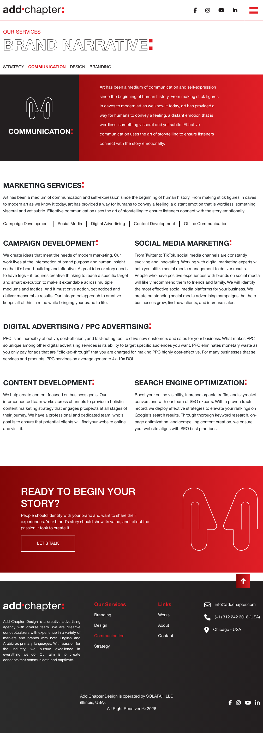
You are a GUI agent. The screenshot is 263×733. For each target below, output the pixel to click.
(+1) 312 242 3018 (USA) (237, 617)
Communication (109, 636)
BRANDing (100, 67)
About (163, 626)
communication (47, 67)
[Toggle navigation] (254, 10)
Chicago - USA (227, 630)
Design (77, 67)
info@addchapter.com (235, 605)
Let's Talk (48, 543)
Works (164, 615)
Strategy (13, 67)
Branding (102, 615)
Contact (165, 636)
